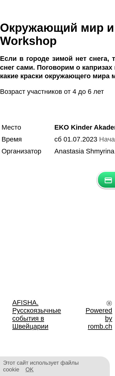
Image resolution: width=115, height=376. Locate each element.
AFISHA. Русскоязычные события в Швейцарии (36, 314)
